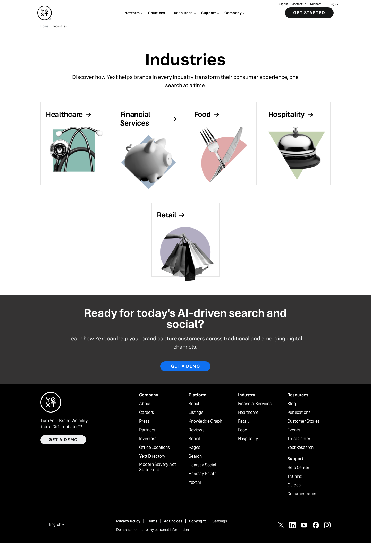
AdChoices (173, 521)
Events (293, 430)
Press (144, 421)
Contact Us (299, 4)
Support (315, 4)
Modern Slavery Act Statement (157, 467)
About (144, 403)
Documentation (301, 493)
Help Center (298, 467)
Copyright (197, 521)
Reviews (196, 430)
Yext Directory (152, 456)
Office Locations (154, 447)
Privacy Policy (128, 521)
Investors (147, 438)
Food (242, 430)
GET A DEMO (185, 366)
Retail (243, 421)
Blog (291, 403)
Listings (196, 412)
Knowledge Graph (205, 421)
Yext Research (300, 447)
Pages (194, 447)
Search (195, 456)
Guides (293, 485)
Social (194, 438)
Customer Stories (303, 421)
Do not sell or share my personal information (152, 529)
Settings (219, 521)
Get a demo (63, 439)
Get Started (309, 12)
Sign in (283, 4)
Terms (152, 521)
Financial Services (255, 403)
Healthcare (248, 412)
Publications (298, 412)
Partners (147, 430)
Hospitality (248, 438)
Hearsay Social (202, 465)
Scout (194, 403)
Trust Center (298, 438)
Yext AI (195, 482)
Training (294, 476)
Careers (146, 412)
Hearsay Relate (203, 473)
